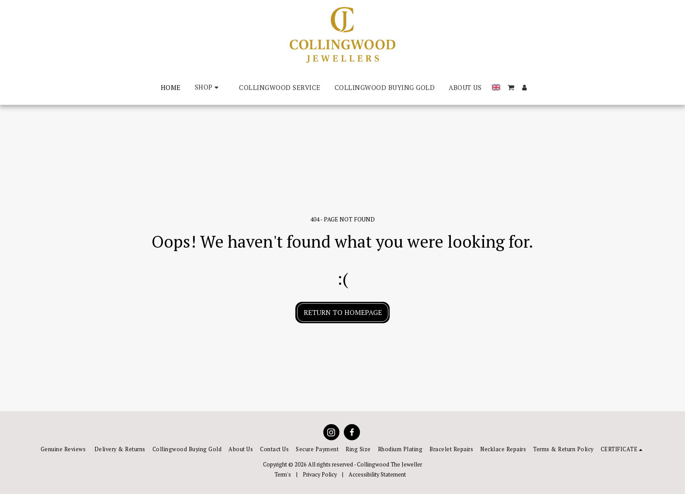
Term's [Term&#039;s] (282, 474)
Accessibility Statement (377, 474)
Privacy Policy (320, 474)
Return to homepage (343, 312)
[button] (511, 87)
